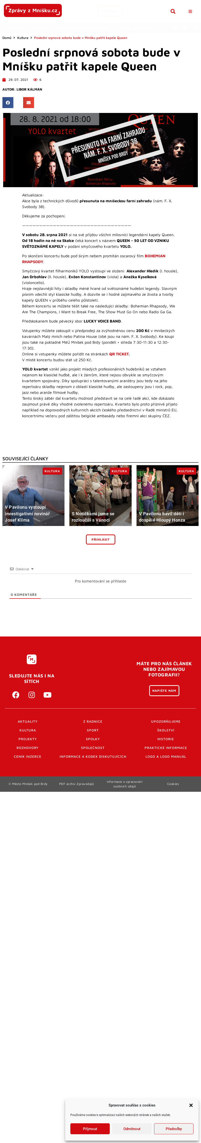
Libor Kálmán (29, 89)
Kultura (22, 38)
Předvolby (174, 1129)
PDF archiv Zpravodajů (76, 784)
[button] (191, 1105)
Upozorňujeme (166, 721)
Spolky (93, 739)
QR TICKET (119, 354)
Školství (165, 730)
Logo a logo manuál (166, 756)
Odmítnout (131, 1129)
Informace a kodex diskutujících (93, 756)
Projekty (27, 739)
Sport (93, 730)
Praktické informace (166, 748)
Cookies (173, 784)
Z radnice (92, 721)
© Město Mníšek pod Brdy (28, 784)
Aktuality (28, 721)
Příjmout (90, 1129)
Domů (6, 38)
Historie (165, 739)
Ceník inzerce (27, 756)
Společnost (93, 748)
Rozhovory (28, 748)
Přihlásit (100, 539)
